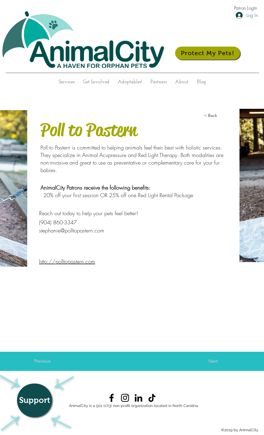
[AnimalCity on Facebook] (111, 397)
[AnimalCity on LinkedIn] (138, 397)
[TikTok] (152, 397)
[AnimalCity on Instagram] (125, 397)
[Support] (34, 400)
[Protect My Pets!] (207, 53)
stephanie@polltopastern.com (71, 230)
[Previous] (52, 361)
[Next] (203, 361)
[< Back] (221, 115)
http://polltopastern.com (67, 261)
